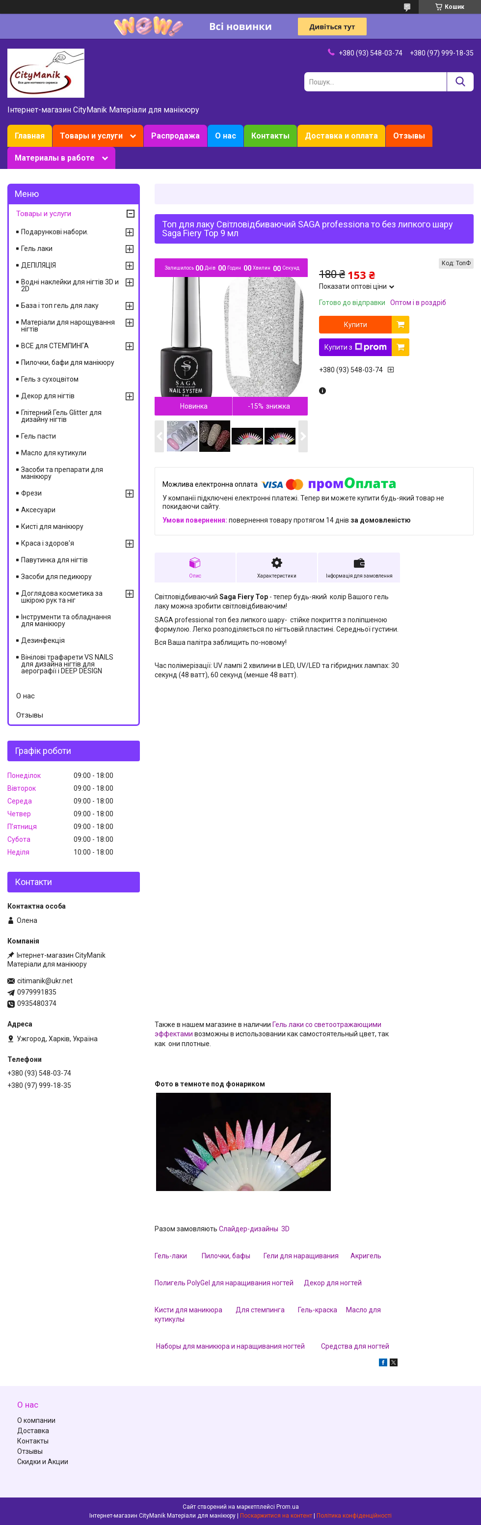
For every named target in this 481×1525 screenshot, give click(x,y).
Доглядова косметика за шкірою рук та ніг (62, 596)
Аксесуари (38, 510)
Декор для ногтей (333, 1283)
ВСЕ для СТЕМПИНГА (55, 346)
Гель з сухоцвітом (50, 379)
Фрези (31, 493)
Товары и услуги (91, 135)
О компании (36, 1420)
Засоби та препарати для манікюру (62, 473)
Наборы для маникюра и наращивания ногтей (230, 1346)
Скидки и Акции (42, 1462)
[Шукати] (460, 81)
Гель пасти (38, 436)
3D (285, 1229)
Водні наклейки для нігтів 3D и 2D (70, 285)
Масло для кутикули (53, 453)
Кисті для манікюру (52, 526)
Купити (355, 325)
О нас (225, 135)
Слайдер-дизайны (249, 1229)
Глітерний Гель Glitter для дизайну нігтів (61, 416)
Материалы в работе (55, 158)
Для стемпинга (260, 1310)
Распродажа (175, 135)
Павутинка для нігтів (54, 560)
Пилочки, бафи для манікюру (67, 362)
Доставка (33, 1431)
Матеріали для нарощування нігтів (68, 325)
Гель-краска (317, 1310)
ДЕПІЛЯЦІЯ (38, 265)
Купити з (355, 347)
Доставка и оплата (341, 135)
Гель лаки (37, 248)
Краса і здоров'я (47, 543)
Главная (30, 135)
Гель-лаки (171, 1256)
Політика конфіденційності (354, 1515)
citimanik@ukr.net (45, 981)
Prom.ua (287, 1506)
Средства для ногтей (355, 1346)
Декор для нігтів (48, 396)
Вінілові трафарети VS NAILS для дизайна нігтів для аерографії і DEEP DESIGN (67, 664)
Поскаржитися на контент (276, 1515)
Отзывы (409, 135)
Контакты (270, 135)
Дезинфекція (43, 640)
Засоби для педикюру (56, 577)
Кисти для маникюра (188, 1310)
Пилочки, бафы (226, 1256)
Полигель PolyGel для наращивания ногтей (225, 1283)
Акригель (365, 1256)
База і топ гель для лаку (60, 305)
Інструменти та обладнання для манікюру (66, 620)
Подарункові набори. (54, 232)
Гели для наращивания (301, 1256)
